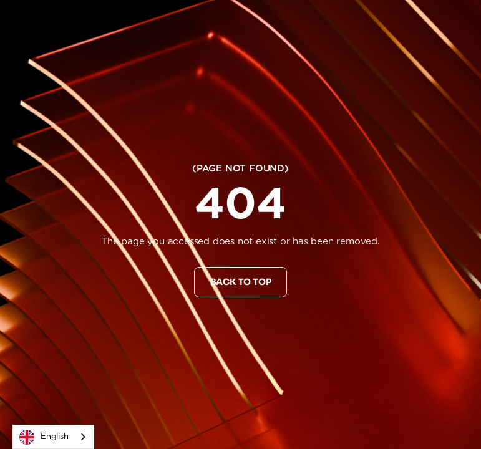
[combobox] (53, 437)
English (44, 437)
